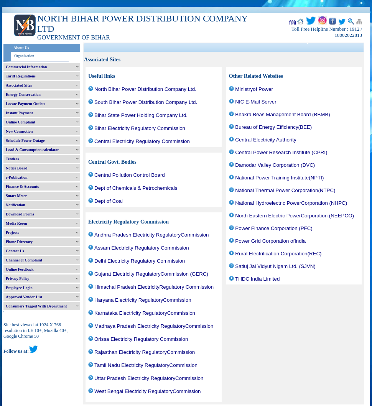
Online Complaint (20, 122)
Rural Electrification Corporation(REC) (278, 253)
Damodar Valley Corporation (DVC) (275, 165)
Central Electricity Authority (265, 140)
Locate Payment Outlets (25, 104)
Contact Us (15, 251)
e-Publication (17, 177)
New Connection (19, 131)
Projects (12, 232)
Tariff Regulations (21, 76)
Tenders (12, 159)
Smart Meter (16, 196)
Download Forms (20, 214)
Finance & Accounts (22, 186)
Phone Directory (19, 242)
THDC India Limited (257, 279)
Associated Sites (19, 85)
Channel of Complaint (24, 260)
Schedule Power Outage (25, 140)
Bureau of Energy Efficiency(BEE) (273, 127)
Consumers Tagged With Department (36, 306)
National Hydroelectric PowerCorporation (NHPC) (291, 203)
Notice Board (16, 168)
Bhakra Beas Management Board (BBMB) (282, 114)
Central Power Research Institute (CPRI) (281, 152)
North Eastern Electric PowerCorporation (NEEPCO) (294, 216)
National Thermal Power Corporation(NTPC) (285, 190)
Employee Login (19, 288)
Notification (15, 205)
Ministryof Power (254, 89)
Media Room (16, 223)
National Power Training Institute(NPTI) (279, 178)
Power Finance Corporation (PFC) (273, 228)
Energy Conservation (23, 94)
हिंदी (292, 23)
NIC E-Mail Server (255, 102)
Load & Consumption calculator (32, 150)
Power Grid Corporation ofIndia (270, 241)
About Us (21, 48)
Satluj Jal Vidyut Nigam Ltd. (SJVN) (275, 266)
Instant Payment (19, 113)
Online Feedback (20, 269)
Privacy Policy (17, 278)
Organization (24, 56)
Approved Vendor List (24, 297)
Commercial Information (26, 67)
